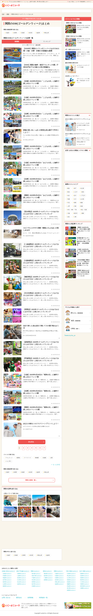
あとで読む (71, 1)
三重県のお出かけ (48, 577)
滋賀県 (47, 555)
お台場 (81, 199)
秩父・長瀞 (83, 209)
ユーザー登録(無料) (80, 1)
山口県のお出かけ (71, 577)
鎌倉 (81, 202)
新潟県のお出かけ (21, 577)
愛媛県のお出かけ (71, 584)
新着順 (17, 41)
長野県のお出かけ (21, 573)
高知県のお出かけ (71, 586)
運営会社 (19, 597)
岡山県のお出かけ (71, 575)
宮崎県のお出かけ (84, 584)
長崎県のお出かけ (84, 577)
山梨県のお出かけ (21, 575)
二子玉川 (82, 195)
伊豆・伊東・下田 (71, 209)
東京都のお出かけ (36, 573)
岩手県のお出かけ (7, 580)
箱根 (74, 202)
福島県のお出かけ (7, 586)
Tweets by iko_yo (69, 335)
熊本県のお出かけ (84, 580)
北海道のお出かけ (7, 573)
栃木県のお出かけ (36, 584)
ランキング (46, 41)
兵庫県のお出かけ (59, 577)
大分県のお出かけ (84, 582)
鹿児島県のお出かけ (85, 586)
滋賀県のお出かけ (59, 584)
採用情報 (30, 597)
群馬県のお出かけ (36, 582)
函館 (82, 213)
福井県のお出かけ (21, 584)
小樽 (74, 216)
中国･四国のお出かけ (72, 571)
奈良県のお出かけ (59, 580)
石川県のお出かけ (21, 580)
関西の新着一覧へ (31, 480)
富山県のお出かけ (21, 582)
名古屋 (81, 188)
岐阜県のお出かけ (48, 575)
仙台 (68, 195)
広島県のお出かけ (71, 573)
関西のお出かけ (58, 571)
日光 (68, 202)
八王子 (75, 192)
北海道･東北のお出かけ (8, 571)
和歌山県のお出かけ (60, 582)
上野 (68, 206)
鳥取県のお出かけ (71, 580)
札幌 (68, 199)
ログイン (89, 1)
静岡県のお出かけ (48, 580)
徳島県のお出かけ (71, 590)
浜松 (68, 216)
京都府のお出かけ (59, 575)
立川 (74, 199)
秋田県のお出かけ (7, 582)
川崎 (74, 206)
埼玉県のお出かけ (36, 580)
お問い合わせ (6, 597)
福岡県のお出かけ (84, 573)
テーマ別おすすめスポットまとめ (31, 18)
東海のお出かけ (47, 571)
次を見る (31, 442)
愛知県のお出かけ (48, 573)
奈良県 (31, 555)
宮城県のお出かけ (7, 575)
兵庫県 (23, 555)
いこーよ (6, 1)
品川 (74, 195)
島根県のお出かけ (71, 582)
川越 (68, 213)
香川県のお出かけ (71, 588)
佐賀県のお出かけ (84, 575)
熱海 (81, 206)
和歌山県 (39, 555)
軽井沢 (75, 213)
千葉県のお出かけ (36, 577)
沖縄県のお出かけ (84, 588)
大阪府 (7, 555)
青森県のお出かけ (7, 577)
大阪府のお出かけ (59, 573)
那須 (68, 192)
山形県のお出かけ (7, 584)
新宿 (82, 192)
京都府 (15, 555)
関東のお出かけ (35, 571)
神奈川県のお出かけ (36, 575)
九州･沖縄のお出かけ (85, 571)
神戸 (74, 188)
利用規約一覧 (43, 597)
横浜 (68, 188)
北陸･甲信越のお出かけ (22, 571)
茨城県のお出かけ (36, 586)
